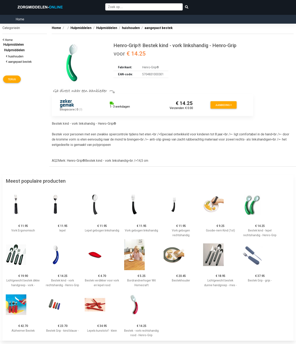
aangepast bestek (20, 61)
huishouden (16, 56)
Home (20, 19)
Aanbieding (223, 105)
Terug (12, 79)
